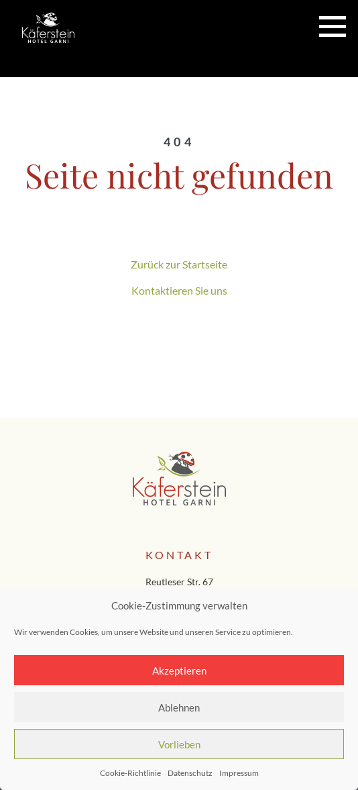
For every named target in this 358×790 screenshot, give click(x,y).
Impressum (239, 773)
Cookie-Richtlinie (130, 773)
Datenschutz (190, 773)
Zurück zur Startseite (179, 264)
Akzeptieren (179, 670)
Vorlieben (179, 744)
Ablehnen (179, 707)
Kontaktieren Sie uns (179, 290)
